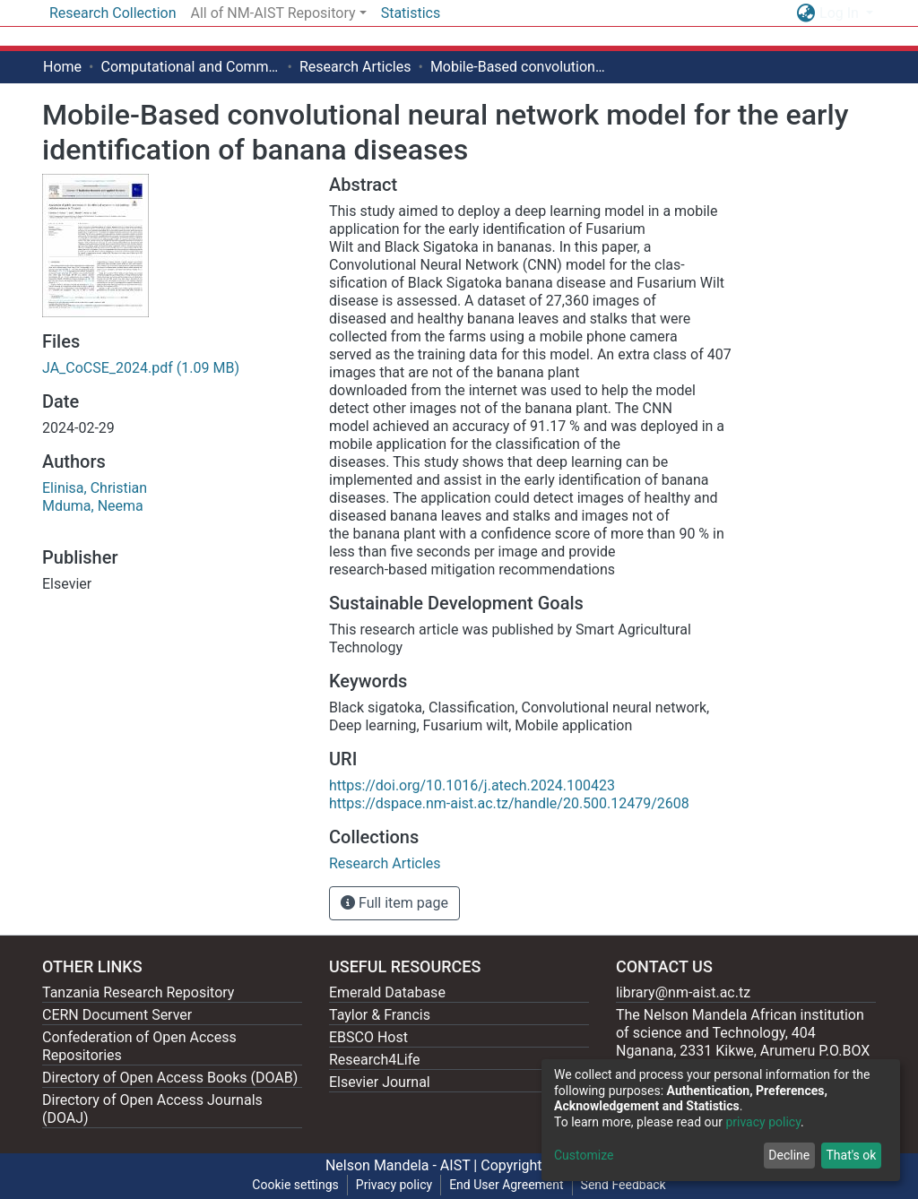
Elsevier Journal (379, 1082)
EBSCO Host (368, 1037)
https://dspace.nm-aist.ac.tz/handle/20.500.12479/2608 (509, 803)
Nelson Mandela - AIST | (403, 1165)
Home (62, 66)
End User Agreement (506, 1184)
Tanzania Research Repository (138, 992)
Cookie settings (295, 1184)
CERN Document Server (117, 1014)
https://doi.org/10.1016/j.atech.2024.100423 (472, 785)
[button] (805, 13)
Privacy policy (394, 1184)
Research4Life (374, 1059)
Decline (789, 1155)
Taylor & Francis (379, 1014)
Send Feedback (623, 1184)
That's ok (851, 1155)
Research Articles (355, 66)
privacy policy (763, 1122)
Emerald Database (387, 992)
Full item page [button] (394, 902)
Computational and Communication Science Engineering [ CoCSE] (190, 66)
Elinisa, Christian (94, 487)
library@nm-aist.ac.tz (683, 992)
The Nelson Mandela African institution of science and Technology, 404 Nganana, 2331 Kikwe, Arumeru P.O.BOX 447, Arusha (743, 1041)
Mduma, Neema (92, 505)
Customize (583, 1155)
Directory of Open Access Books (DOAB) (170, 1077)
